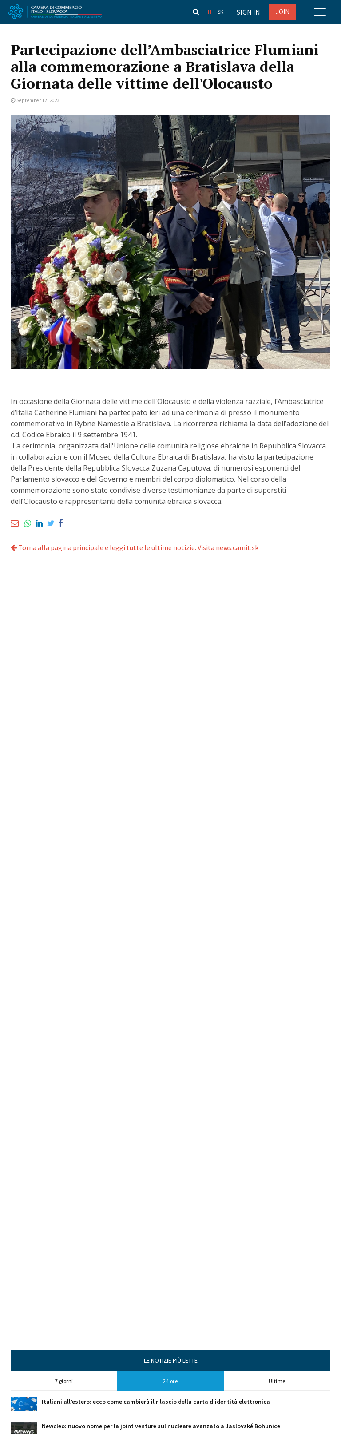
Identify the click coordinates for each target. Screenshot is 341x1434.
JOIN (282, 12)
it (210, 12)
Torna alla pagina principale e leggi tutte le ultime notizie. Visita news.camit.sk (134, 547)
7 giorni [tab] (64, 1381)
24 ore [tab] (170, 1381)
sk (220, 12)
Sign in (248, 12)
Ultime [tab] (277, 1381)
